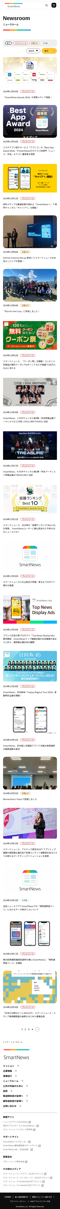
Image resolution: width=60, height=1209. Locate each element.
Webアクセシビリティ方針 (40, 1201)
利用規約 (7, 1197)
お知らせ (34, 43)
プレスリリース (20, 43)
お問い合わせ (9, 1106)
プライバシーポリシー (18, 1201)
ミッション (8, 1066)
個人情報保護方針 (21, 1197)
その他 (45, 43)
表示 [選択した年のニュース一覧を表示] (46, 50)
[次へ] (37, 1029)
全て (8, 43)
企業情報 (7, 1071)
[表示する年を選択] (33, 50)
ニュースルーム (11, 1081)
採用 (5, 1091)
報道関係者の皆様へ (13, 1096)
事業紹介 (7, 1076)
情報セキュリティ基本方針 (42, 1197)
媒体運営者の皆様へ (13, 1101)
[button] (52, 5)
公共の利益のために (13, 1086)
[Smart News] (14, 5)
